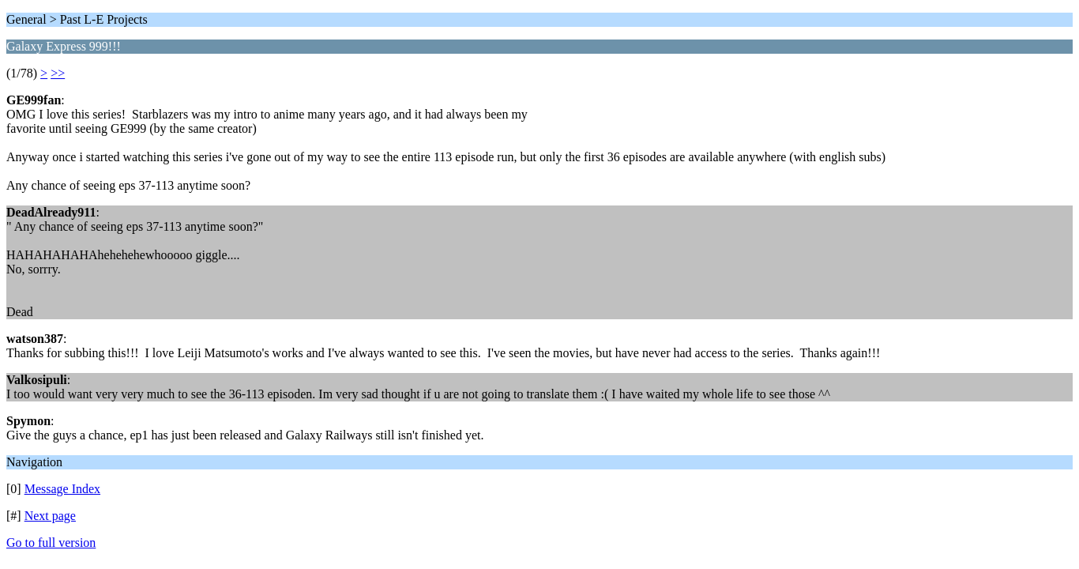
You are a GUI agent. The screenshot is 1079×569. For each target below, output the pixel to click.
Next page (50, 515)
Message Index (62, 489)
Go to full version (51, 542)
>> (58, 73)
